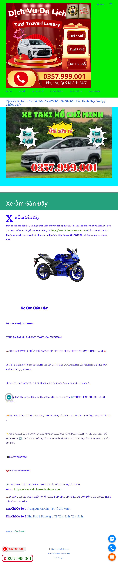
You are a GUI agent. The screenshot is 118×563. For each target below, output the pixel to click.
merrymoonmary (65, 553)
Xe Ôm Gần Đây (95, 91)
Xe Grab (22, 91)
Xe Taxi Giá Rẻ (38, 91)
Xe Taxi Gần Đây (56, 91)
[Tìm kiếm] (100, 4)
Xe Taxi (9, 91)
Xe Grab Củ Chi (76, 91)
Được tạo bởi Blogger (59, 549)
